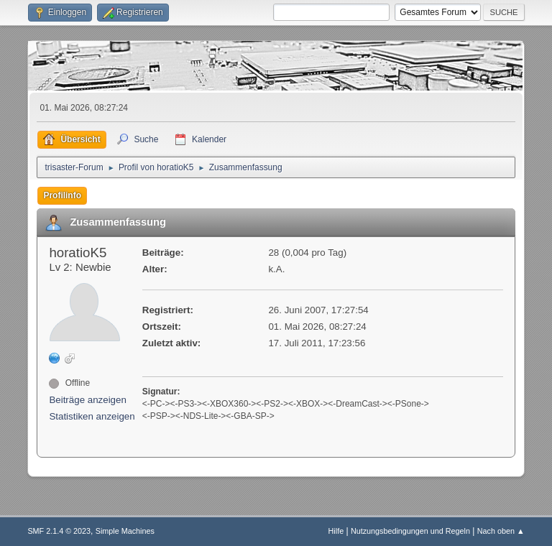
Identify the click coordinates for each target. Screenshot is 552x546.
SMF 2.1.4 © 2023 (59, 531)
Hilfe (336, 531)
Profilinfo (62, 195)
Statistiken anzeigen (91, 416)
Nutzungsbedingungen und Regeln (410, 531)
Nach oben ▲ (501, 531)
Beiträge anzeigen (87, 399)
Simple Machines (125, 531)
